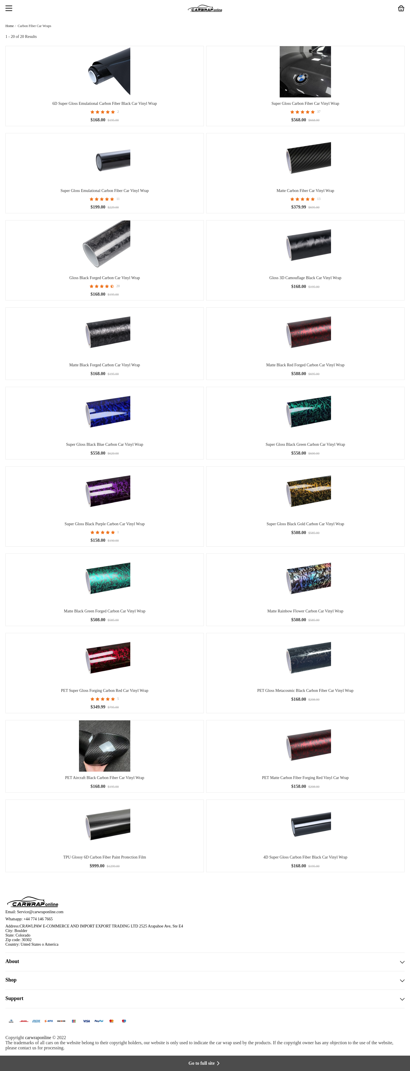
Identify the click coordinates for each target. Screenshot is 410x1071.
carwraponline (38, 1037)
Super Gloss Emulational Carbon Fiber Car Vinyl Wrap (104, 191)
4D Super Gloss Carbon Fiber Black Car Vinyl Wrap (305, 857)
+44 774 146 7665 (37, 919)
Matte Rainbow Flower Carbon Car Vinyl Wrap (305, 611)
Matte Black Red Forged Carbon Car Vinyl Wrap (305, 365)
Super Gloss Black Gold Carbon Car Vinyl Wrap (305, 524)
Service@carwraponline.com (40, 912)
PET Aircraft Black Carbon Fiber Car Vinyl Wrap (104, 778)
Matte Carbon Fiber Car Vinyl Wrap (305, 191)
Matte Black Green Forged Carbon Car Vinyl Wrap (104, 611)
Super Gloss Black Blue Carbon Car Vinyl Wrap (104, 444)
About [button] (205, 961)
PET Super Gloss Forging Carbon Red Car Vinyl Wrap (104, 690)
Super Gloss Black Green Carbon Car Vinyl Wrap (305, 444)
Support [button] (205, 999)
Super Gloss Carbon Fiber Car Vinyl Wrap (305, 103)
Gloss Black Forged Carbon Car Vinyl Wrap (104, 278)
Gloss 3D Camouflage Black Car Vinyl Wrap (305, 278)
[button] (8, 9)
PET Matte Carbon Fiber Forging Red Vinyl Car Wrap (305, 778)
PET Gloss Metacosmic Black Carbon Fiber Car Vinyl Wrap (305, 690)
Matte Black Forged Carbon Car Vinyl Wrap (104, 365)
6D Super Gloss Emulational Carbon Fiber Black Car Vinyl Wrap (104, 103)
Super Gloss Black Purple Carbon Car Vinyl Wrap (105, 524)
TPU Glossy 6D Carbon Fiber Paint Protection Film (104, 857)
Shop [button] (205, 980)
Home (9, 26)
